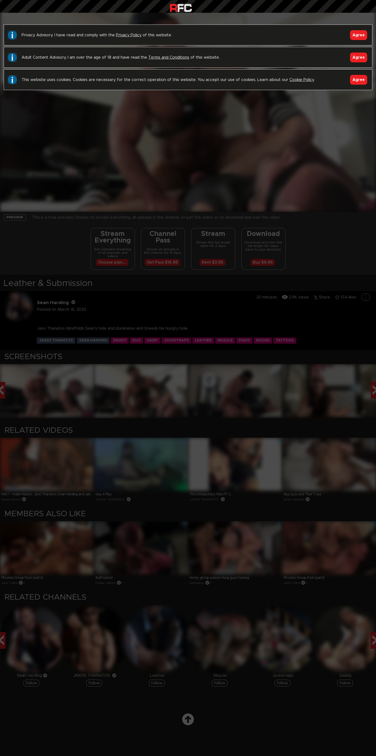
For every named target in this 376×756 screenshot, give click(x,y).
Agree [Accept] (358, 35)
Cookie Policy (301, 80)
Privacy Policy (128, 35)
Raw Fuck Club (181, 7)
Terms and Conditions (168, 57)
